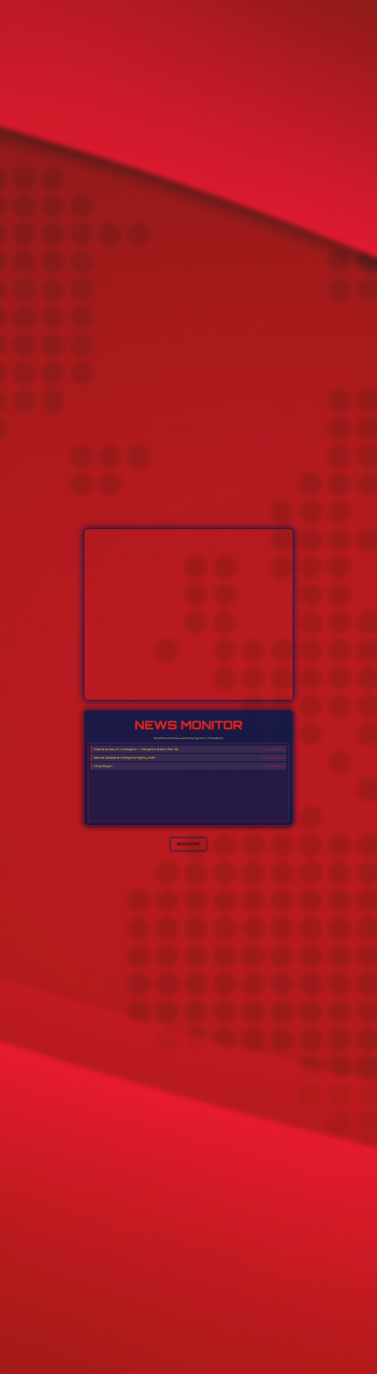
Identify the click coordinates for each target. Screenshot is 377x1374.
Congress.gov (103, 766)
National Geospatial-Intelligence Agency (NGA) (124, 757)
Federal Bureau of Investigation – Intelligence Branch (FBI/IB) (136, 749)
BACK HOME (188, 844)
